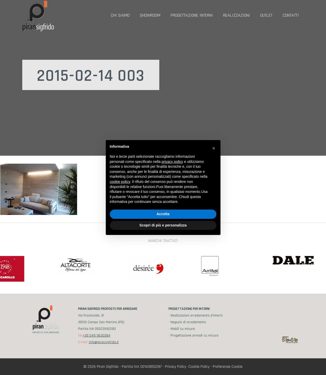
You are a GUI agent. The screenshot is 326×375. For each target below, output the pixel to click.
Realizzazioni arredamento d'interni (197, 315)
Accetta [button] (163, 214)
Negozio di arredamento (188, 322)
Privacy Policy (175, 366)
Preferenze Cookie (228, 366)
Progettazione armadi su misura (194, 335)
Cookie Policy (198, 366)
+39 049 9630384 (96, 335)
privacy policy (172, 162)
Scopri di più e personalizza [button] (162, 225)
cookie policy (120, 182)
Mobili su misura (183, 329)
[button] (214, 148)
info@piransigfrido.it (104, 342)
